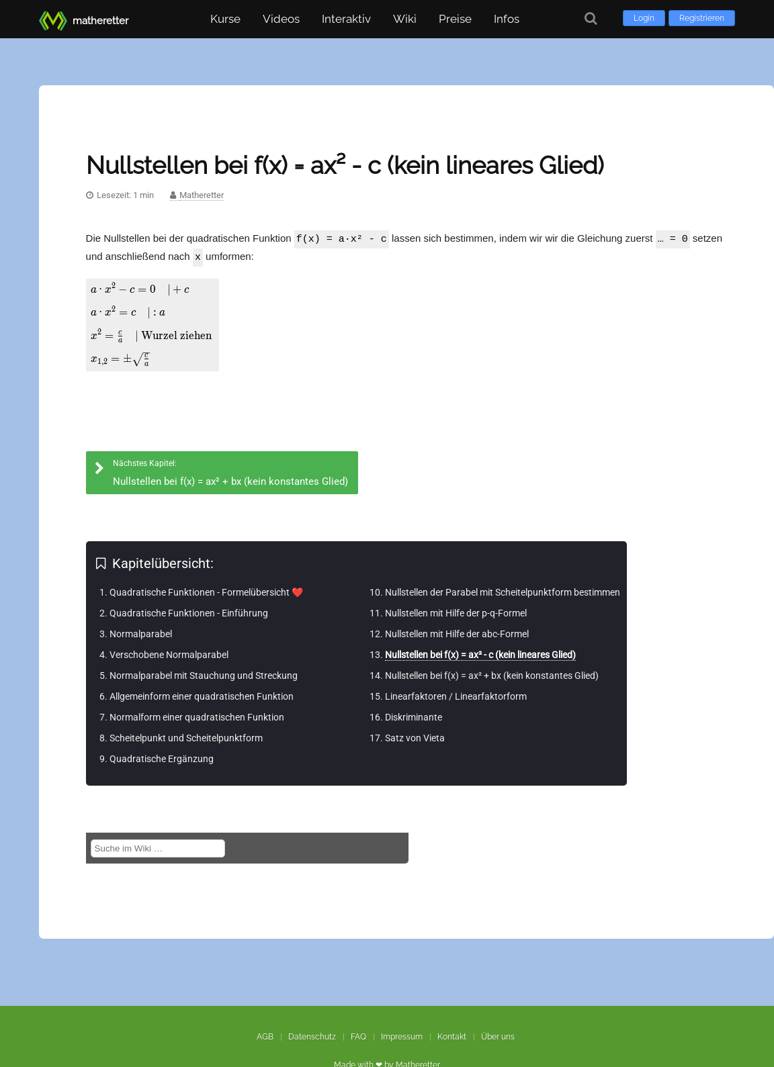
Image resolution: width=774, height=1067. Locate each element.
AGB (265, 1036)
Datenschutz (312, 1036)
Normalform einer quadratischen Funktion (197, 713)
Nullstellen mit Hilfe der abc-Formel (457, 629)
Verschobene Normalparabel (169, 650)
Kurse (225, 19)
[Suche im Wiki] (158, 844)
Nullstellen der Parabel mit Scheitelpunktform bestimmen (502, 588)
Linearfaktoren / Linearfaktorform (456, 692)
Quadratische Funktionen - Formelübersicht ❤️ (206, 588)
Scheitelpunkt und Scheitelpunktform (186, 734)
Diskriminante (413, 713)
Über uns (498, 1036)
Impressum (402, 1036)
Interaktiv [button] (346, 19)
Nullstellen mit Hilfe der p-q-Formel (456, 609)
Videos (281, 19)
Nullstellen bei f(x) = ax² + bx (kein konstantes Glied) (492, 671)
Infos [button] (506, 19)
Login (644, 18)
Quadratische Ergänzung (162, 754)
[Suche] (590, 18)
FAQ (358, 1036)
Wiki (405, 19)
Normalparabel (141, 629)
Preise (455, 19)
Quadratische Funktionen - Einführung (189, 609)
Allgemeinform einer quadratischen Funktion (202, 692)
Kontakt (451, 1036)
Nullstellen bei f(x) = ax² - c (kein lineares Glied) (480, 650)
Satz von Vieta (415, 734)
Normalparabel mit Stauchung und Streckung (204, 671)
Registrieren (701, 18)
